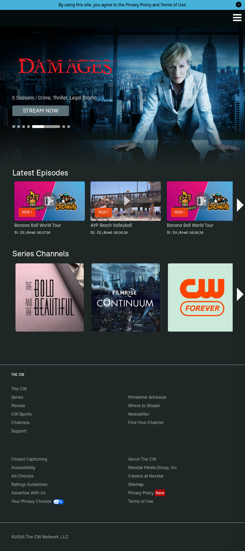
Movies (18, 405)
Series (17, 397)
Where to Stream (144, 405)
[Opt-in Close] (238, 4)
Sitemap (136, 484)
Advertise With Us (28, 492)
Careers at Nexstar (146, 476)
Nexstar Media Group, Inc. (153, 467)
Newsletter (138, 414)
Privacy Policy (138, 4)
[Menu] (237, 17)
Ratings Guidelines (29, 484)
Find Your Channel (146, 422)
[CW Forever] (202, 297)
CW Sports (21, 414)
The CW (12, 16)
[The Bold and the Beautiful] (49, 297)
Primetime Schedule (147, 397)
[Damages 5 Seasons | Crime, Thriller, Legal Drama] (122, 96)
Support (18, 431)
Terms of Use (173, 4)
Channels (20, 422)
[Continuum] (125, 297)
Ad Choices (22, 476)
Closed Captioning (29, 459)
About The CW (142, 459)
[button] (240, 205)
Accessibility (23, 467)
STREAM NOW (40, 110)
